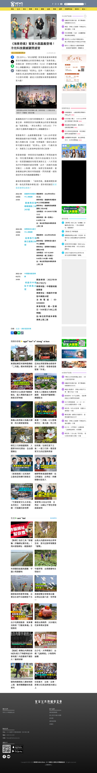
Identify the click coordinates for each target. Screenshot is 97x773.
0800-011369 (10, 735)
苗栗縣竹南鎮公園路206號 (30, 241)
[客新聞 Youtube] (61, 4)
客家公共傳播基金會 (8, 712)
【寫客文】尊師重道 (71, 231)
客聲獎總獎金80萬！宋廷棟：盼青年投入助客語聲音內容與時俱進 (75, 237)
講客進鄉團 (52, 721)
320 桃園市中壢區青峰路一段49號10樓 (18, 732)
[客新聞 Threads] (58, 4)
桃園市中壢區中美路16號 (30, 286)
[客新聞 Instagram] (55, 4)
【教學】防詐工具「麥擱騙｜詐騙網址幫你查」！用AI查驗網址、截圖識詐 (75, 225)
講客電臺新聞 (26, 328)
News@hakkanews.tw (13, 738)
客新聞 (51, 718)
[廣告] (74, 72)
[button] (85, 4)
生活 (17, 328)
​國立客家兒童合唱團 (55, 715)
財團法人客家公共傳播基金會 (57, 762)
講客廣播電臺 (53, 712)
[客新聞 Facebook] (53, 4)
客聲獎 (51, 724)
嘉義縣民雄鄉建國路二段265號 (30, 206)
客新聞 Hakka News (39, 762)
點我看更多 (53, 518)
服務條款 (48, 765)
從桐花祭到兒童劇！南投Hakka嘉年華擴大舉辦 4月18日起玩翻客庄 (75, 246)
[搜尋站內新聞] (74, 4)
